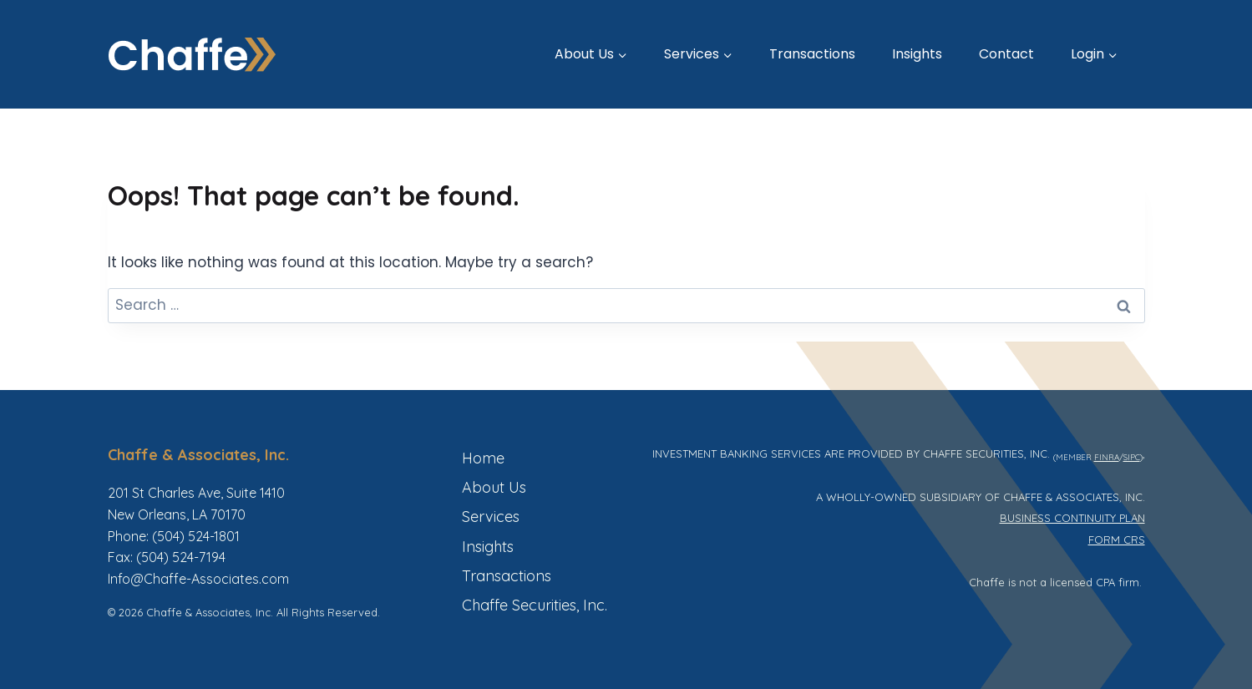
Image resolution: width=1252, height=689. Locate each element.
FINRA (1106, 457)
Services (491, 516)
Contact (1006, 53)
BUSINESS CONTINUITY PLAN (1072, 517)
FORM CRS (1116, 539)
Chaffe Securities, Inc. (534, 605)
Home (483, 458)
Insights (917, 53)
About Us (494, 487)
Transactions (812, 53)
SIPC (1131, 457)
